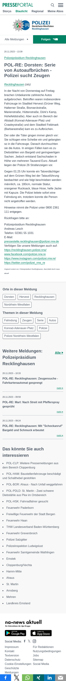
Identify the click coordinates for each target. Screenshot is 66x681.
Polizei (43, 328)
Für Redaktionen (43, 646)
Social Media (41, 663)
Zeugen (27, 320)
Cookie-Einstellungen (18, 663)
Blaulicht (21, 11)
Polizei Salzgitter (16, 539)
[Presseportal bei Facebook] (24, 641)
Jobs (36, 655)
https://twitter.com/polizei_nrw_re (24, 262)
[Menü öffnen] (60, 5)
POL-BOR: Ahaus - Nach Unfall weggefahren (34, 484)
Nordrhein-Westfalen (17, 304)
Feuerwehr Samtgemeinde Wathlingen (30, 552)
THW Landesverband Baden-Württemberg (32, 526)
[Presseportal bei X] (28, 641)
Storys (7, 11)
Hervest (24, 296)
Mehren (11, 596)
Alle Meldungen (16, 39)
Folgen (49, 39)
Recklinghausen (14, 84)
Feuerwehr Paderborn (20, 507)
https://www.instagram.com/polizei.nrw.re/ (30, 258)
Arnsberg (12, 590)
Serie (40, 320)
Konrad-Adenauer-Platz (19, 328)
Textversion (12, 655)
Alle (59, 353)
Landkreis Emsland (18, 603)
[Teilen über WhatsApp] (27, 677)
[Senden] (60, 677)
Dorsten (9, 296)
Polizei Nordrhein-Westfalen (21, 335)
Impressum (12, 646)
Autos (52, 320)
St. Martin (12, 584)
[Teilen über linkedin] (49, 677)
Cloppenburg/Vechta (19, 565)
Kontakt (9, 651)
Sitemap (38, 659)
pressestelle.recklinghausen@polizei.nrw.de (31, 241)
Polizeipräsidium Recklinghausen (25, 57)
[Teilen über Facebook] (5, 677)
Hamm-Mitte (14, 571)
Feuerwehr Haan (16, 520)
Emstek (11, 558)
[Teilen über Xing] (38, 677)
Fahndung (10, 320)
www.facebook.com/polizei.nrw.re (25, 254)
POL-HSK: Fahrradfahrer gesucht (27, 501)
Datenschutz (12, 659)
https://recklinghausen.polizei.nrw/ (25, 249)
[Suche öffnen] (52, 5)
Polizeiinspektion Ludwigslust (24, 545)
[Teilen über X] (16, 677)
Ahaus (10, 577)
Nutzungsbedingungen (47, 651)
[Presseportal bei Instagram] (33, 640)
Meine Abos (55, 11)
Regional (38, 11)
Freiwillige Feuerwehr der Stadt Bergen (30, 514)
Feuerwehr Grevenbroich (21, 533)
